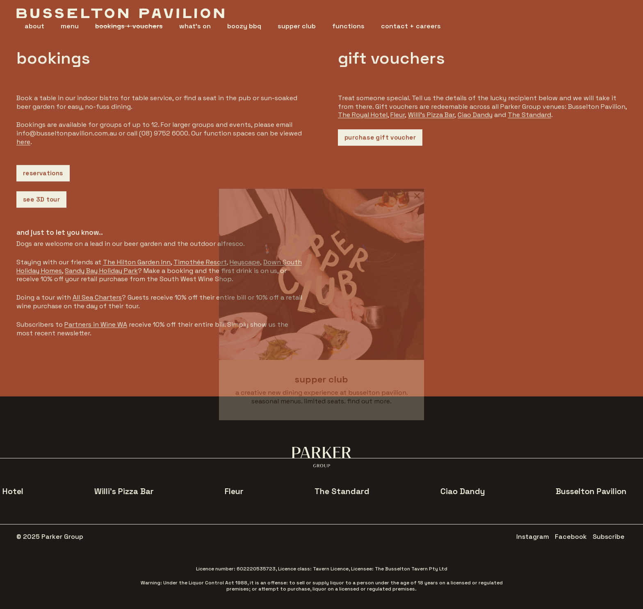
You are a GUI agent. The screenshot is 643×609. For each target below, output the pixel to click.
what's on (195, 26)
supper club (297, 26)
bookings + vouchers (129, 26)
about (34, 26)
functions (348, 26)
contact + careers (411, 26)
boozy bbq (244, 26)
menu (70, 26)
